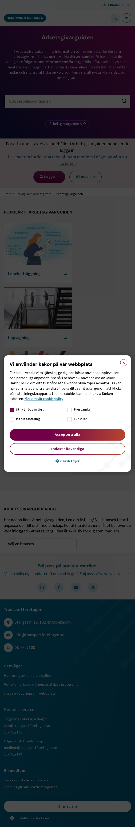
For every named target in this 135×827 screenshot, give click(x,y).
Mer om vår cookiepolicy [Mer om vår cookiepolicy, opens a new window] (43, 399)
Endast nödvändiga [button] (67, 448)
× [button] (122, 361)
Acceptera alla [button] (67, 434)
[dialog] (67, 413)
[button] (67, 461)
